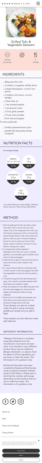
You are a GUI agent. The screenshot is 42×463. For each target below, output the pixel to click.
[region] (21, 450)
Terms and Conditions (10, 426)
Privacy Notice (7, 433)
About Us (6, 412)
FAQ (4, 419)
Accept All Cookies (21, 450)
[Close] (38, 440)
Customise (21, 459)
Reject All (21, 455)
